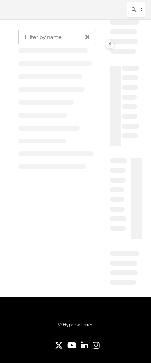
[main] (126, 158)
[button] (136, 10)
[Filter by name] (57, 37)
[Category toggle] (110, 44)
